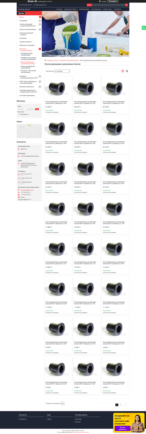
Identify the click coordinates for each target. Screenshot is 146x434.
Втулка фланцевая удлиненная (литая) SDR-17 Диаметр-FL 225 (85, 343)
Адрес (49, 419)
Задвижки (23, 20)
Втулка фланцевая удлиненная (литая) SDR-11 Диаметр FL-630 (56, 102)
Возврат (78, 422)
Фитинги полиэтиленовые (69, 60)
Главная (59, 9)
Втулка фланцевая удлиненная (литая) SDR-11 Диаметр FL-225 (56, 343)
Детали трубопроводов (28, 29)
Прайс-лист (107, 9)
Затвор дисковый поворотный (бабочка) (27, 25)
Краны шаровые (26, 42)
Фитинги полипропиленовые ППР (29, 77)
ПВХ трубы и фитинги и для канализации (28, 82)
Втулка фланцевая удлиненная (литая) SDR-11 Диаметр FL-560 (114, 102)
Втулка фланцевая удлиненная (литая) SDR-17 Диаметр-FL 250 (114, 303)
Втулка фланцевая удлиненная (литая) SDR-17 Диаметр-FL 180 (114, 383)
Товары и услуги (70, 9)
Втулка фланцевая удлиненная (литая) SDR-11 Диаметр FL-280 (114, 263)
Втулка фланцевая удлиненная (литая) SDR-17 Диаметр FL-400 (56, 222)
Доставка (78, 419)
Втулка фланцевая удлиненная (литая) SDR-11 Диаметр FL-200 (114, 343)
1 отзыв (103, 1)
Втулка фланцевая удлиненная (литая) (28, 62)
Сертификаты (96, 9)
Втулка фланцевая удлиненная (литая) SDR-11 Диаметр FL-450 (56, 182)
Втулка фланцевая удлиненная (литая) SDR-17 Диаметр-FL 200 (56, 383)
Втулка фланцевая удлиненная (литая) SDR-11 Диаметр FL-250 (85, 303)
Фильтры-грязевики (27, 45)
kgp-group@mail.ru (27, 190)
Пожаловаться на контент (81, 432)
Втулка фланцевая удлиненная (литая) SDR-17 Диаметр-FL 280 (56, 303)
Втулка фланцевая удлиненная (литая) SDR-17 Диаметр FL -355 (114, 222)
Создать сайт (42, 1)
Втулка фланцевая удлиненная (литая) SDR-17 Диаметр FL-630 (85, 102)
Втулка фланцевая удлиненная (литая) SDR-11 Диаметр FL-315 (56, 263)
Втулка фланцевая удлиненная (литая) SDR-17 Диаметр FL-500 (114, 142)
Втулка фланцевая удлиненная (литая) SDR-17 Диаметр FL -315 (85, 263)
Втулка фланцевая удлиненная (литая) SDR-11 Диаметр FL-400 (114, 182)
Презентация (84, 9)
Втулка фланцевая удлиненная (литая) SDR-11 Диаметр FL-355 (85, 222)
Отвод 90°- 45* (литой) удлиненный (28, 71)
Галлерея (117, 9)
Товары (21, 17)
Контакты (22, 419)
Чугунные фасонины (27, 95)
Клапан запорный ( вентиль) (26, 34)
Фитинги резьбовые (27, 87)
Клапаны (23, 38)
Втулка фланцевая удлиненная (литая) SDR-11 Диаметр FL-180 (85, 383)
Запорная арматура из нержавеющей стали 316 (28, 91)
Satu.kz (82, 430)
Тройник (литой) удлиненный (26, 54)
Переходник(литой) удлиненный (28, 67)
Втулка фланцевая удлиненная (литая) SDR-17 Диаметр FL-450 (85, 182)
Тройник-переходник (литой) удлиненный (28, 58)
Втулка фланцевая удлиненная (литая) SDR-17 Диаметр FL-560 (85, 142)
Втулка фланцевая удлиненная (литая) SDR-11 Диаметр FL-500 (56, 142)
